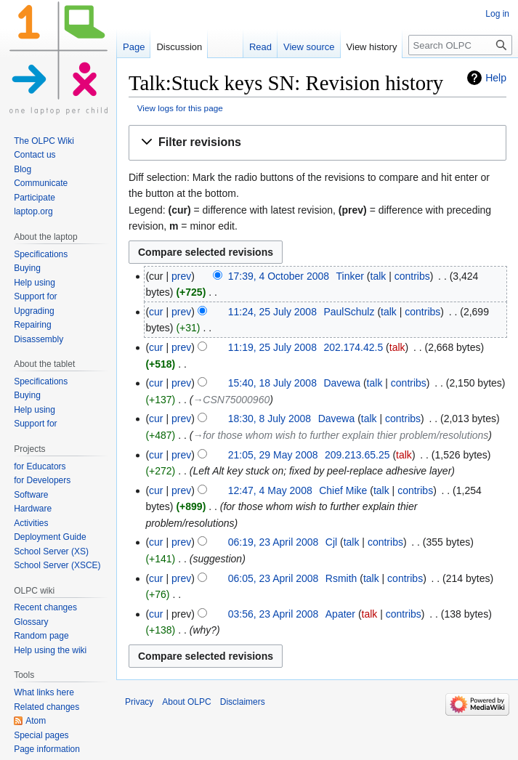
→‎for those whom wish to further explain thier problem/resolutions (340, 435)
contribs (412, 276)
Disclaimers (242, 702)
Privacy (139, 702)
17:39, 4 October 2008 (278, 276)
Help (495, 78)
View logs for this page (180, 108)
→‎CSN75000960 (231, 399)
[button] (317, 143)
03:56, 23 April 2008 (273, 614)
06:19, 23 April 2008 (273, 542)
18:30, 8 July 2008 (269, 418)
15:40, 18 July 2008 (272, 383)
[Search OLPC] (460, 45)
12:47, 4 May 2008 (270, 490)
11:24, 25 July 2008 (272, 312)
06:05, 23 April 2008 (273, 578)
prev (181, 276)
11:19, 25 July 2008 (272, 347)
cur (156, 312)
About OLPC (186, 702)
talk (379, 276)
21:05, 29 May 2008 (273, 455)
